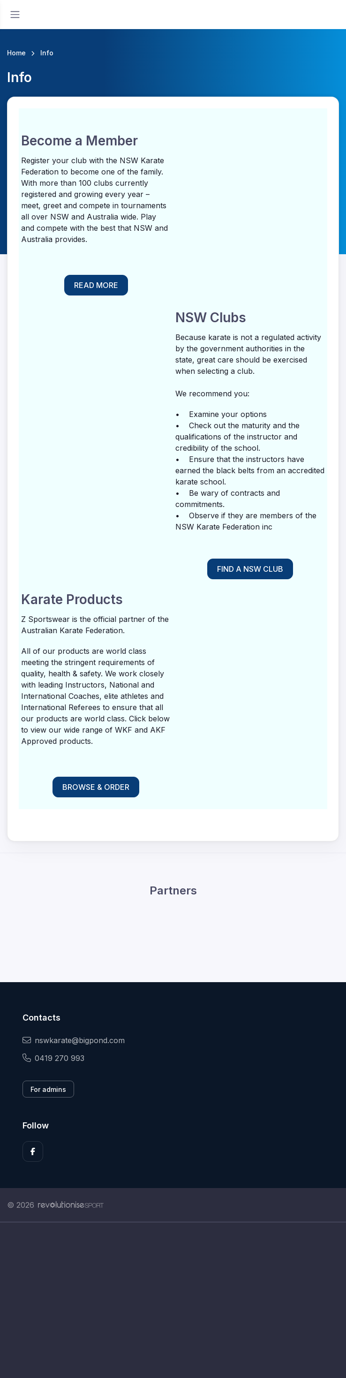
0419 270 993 (53, 1058)
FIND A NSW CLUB (250, 569)
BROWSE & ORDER (95, 787)
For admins (48, 1089)
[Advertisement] (173, 1310)
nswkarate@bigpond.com (74, 1040)
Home (16, 53)
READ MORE (96, 285)
